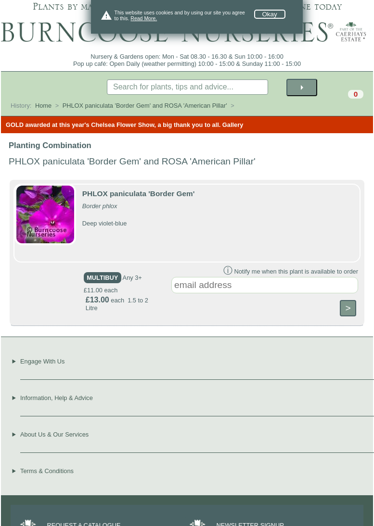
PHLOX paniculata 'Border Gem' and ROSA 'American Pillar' (145, 105)
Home (43, 105)
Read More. (143, 18)
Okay (269, 14)
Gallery (232, 124)
